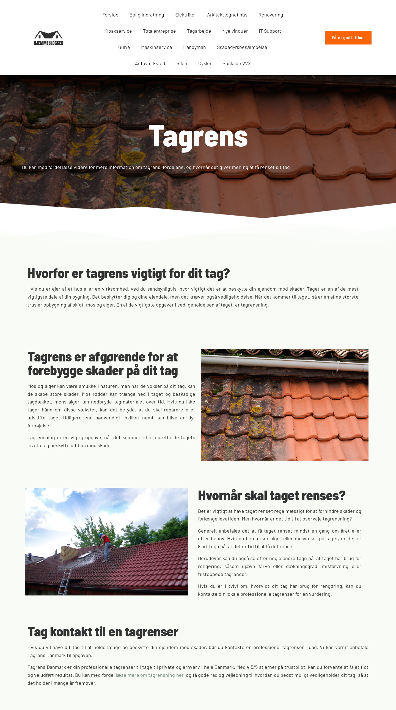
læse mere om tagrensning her (149, 675)
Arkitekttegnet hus (227, 15)
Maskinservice (156, 47)
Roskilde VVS (236, 63)
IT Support (270, 31)
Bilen (181, 63)
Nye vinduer (235, 31)
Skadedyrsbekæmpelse (242, 47)
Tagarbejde (199, 31)
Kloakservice (118, 31)
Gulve (124, 47)
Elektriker (185, 15)
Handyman (194, 47)
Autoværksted (150, 63)
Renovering (270, 15)
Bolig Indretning (147, 15)
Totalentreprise (159, 31)
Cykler (204, 63)
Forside (110, 15)
